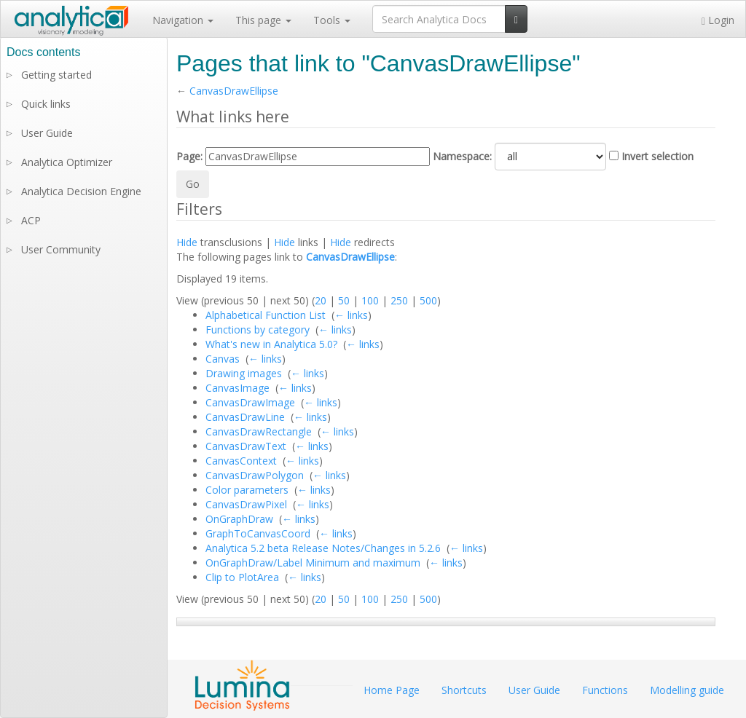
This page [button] (263, 20)
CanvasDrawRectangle (258, 431)
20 (320, 300)
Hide (186, 242)
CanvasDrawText (245, 446)
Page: (189, 156)
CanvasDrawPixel (246, 504)
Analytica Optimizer (66, 162)
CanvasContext (241, 461)
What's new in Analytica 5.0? (271, 344)
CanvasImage (237, 388)
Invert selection (657, 156)
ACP (31, 220)
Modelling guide (687, 690)
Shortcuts (464, 690)
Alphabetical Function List (265, 315)
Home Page (392, 690)
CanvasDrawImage (250, 402)
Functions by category (257, 329)
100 (370, 300)
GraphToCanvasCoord (257, 533)
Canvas (222, 359)
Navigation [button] (182, 20)
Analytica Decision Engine (81, 191)
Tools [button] (331, 20)
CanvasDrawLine (245, 417)
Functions (605, 690)
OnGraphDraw (239, 519)
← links (351, 315)
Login (718, 20)
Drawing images (243, 373)
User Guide (47, 133)
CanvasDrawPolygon (254, 475)
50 (344, 300)
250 (399, 300)
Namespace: (462, 156)
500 (428, 300)
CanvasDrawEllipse (233, 91)
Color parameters (246, 490)
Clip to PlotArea (242, 577)
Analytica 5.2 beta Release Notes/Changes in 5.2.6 (323, 548)
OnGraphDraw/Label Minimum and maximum (312, 562)
